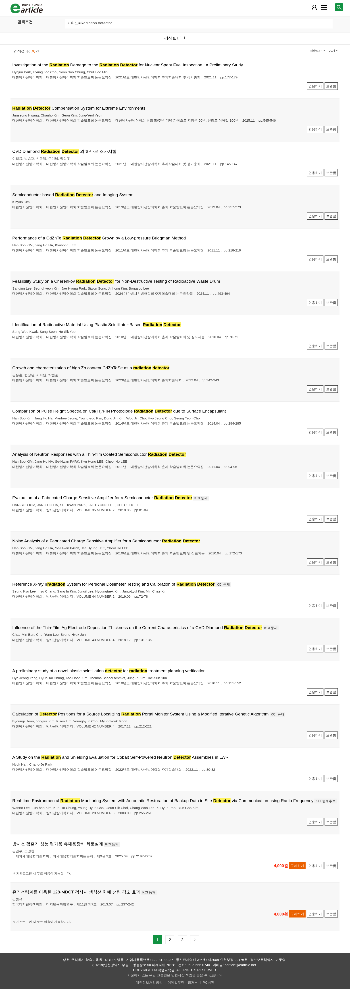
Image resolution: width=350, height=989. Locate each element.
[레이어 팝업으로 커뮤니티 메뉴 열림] (324, 7)
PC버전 (208, 982)
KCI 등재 (201, 498)
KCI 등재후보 (325, 801)
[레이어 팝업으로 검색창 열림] (339, 7)
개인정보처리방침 (149, 982)
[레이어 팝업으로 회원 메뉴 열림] (314, 7)
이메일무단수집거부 (183, 982)
